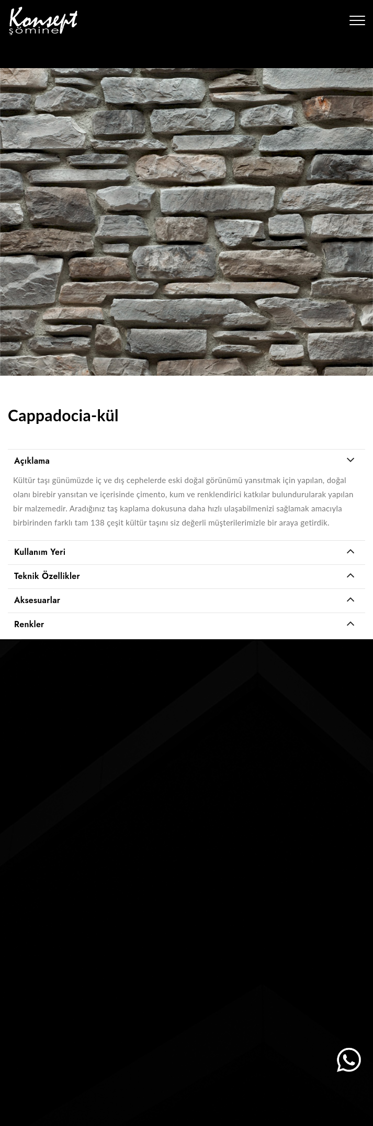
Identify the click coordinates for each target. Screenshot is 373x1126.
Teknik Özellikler (47, 576)
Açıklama (32, 461)
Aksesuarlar (37, 600)
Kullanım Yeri (39, 552)
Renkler (29, 624)
